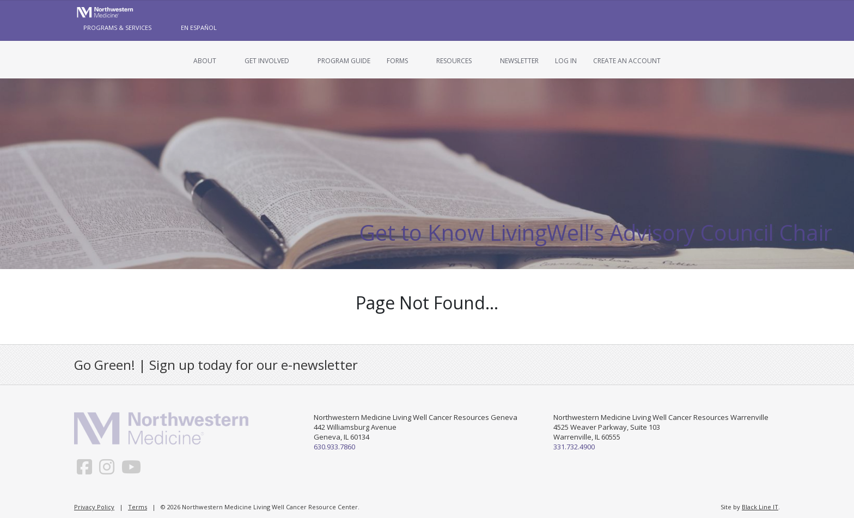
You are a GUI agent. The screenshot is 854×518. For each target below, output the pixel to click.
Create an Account (627, 60)
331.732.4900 (574, 447)
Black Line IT (760, 507)
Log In (566, 60)
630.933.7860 (334, 447)
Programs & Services (117, 27)
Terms (137, 507)
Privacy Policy (94, 507)
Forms (397, 60)
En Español (199, 27)
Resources (454, 60)
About (204, 60)
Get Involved (267, 60)
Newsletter (519, 60)
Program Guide (344, 60)
